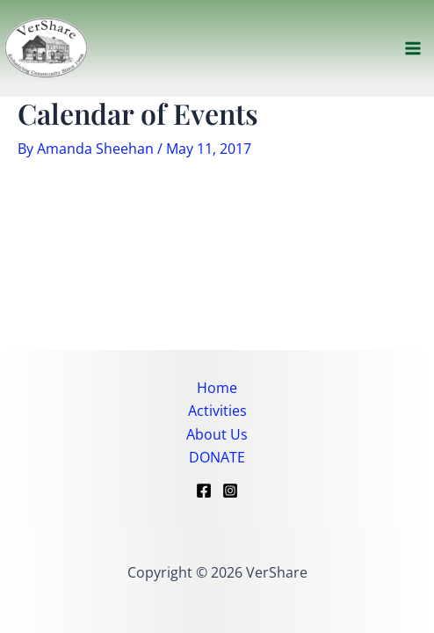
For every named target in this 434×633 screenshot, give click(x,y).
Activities (217, 410)
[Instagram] (230, 490)
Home (217, 387)
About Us (217, 434)
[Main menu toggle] (413, 48)
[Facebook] (204, 490)
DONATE (217, 457)
